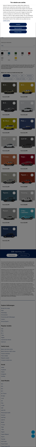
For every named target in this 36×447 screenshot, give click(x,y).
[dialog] (18, 223)
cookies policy (6, 20)
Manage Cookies (17, 31)
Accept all (18, 24)
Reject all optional (18, 28)
